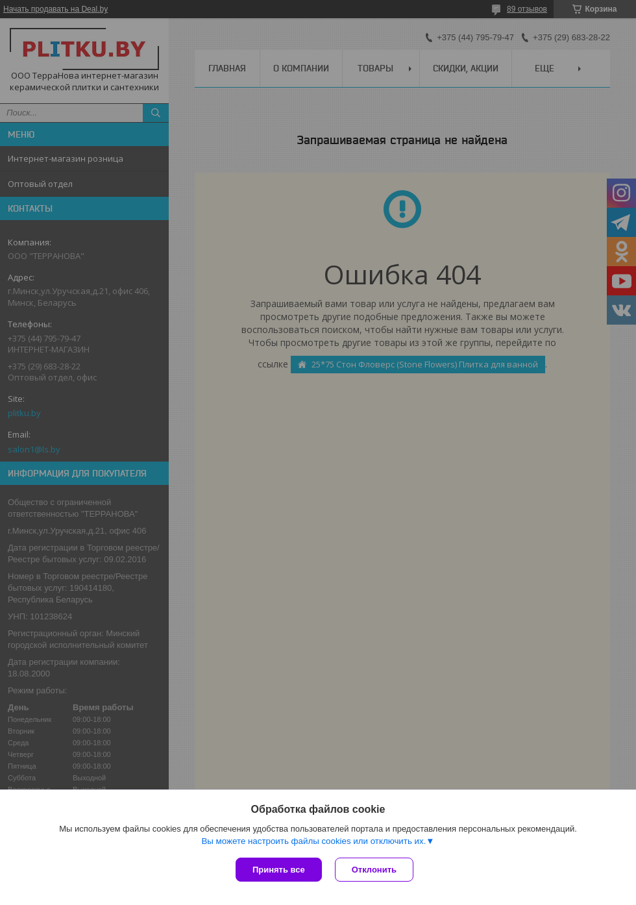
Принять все (278, 869)
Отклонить (374, 869)
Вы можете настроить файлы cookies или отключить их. (313, 841)
